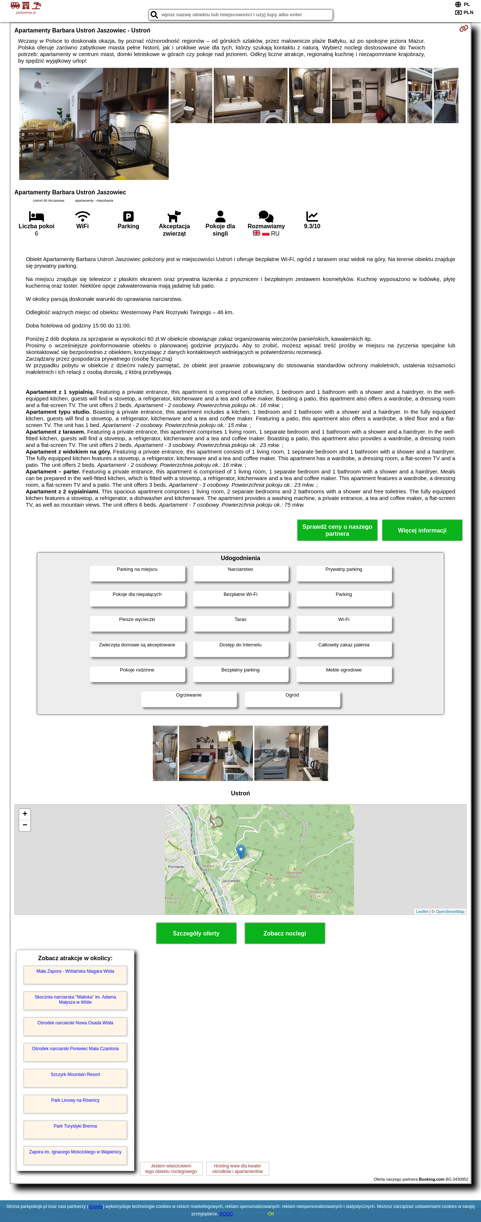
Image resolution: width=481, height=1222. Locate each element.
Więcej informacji (422, 530)
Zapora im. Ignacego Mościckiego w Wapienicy (75, 1152)
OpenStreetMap (450, 911)
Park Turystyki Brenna (75, 1126)
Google (96, 1206)
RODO (226, 1213)
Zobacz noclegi (285, 933)
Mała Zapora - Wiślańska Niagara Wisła (75, 971)
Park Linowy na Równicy (75, 1100)
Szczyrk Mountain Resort (75, 1074)
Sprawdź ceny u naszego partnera (337, 530)
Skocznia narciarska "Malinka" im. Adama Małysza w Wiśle (75, 999)
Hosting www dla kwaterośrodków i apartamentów (237, 1168)
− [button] (25, 825)
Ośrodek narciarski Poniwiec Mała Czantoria (75, 1048)
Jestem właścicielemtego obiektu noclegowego (171, 1168)
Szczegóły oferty (196, 933)
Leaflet (422, 911)
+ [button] (25, 814)
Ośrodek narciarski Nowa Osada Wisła (75, 1022)
